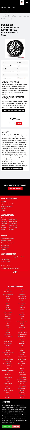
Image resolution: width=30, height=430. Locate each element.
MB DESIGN (22, 294)
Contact (14, 7)
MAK (22, 292)
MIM (22, 301)
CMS (8, 357)
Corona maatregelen (6, 206)
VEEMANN (22, 395)
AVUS (7, 327)
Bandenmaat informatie (7, 238)
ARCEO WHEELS (8, 312)
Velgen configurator (11, 15)
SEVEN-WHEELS (22, 359)
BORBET (8, 345)
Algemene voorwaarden (7, 204)
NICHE (22, 316)
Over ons (3, 7)
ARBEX (8, 307)
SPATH (22, 370)
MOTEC (22, 310)
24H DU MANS (8, 292)
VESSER (22, 397)
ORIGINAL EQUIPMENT (22, 321)
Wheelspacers (5, 245)
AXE (8, 330)
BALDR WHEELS (8, 336)
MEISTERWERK (22, 296)
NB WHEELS (22, 314)
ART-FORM (8, 314)
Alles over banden (6, 240)
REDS (22, 341)
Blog (9, 7)
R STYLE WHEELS (22, 334)
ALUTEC (8, 303)
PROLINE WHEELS (22, 332)
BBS (8, 339)
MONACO (22, 307)
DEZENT (8, 379)
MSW (22, 312)
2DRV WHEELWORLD (8, 294)
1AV (8, 289)
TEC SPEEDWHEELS (22, 379)
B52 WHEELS (8, 334)
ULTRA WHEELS (22, 388)
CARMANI (7, 354)
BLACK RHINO (7, 343)
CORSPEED (8, 361)
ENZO (7, 395)
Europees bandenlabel (7, 243)
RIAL (22, 345)
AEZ (8, 301)
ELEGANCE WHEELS (8, 390)
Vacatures (3, 201)
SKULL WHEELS (22, 363)
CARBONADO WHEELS (7, 352)
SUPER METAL (22, 375)
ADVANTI (8, 298)
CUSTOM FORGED (7, 363)
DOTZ (7, 386)
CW (8, 368)
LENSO (22, 289)
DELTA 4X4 (8, 375)
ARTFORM (7, 316)
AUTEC (8, 325)
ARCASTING (8, 310)
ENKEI (7, 393)
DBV (8, 372)
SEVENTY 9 (22, 361)
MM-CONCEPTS (22, 303)
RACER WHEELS (22, 336)
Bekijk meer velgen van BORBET (13, 168)
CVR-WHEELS (7, 366)
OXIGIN (22, 323)
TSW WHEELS (22, 386)
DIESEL (8, 381)
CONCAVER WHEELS (8, 359)
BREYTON (7, 348)
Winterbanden (5, 247)
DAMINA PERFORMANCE (8, 370)
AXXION (8, 332)
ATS (8, 323)
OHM (22, 318)
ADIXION (8, 296)
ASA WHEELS (7, 318)
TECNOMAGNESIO (22, 381)
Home (2, 15)
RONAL (22, 350)
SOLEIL (22, 366)
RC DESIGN (22, 339)
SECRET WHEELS (22, 357)
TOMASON (22, 384)
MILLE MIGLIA (22, 298)
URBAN (22, 390)
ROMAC (22, 348)
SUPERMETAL (22, 377)
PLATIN (22, 330)
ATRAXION (7, 321)
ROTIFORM (22, 352)
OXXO (22, 325)
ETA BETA (7, 397)
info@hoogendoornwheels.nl (10, 268)
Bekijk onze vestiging (15, 188)
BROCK (8, 350)
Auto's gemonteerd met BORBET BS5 (14, 110)
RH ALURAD (22, 343)
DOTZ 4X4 (7, 388)
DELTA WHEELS (8, 377)
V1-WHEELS (22, 393)
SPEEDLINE (22, 372)
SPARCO (22, 368)
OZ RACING (22, 327)
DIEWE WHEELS (8, 384)
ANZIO (7, 305)
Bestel (19, 123)
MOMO (22, 305)
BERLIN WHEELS (8, 341)
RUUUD (22, 354)
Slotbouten (4, 249)
